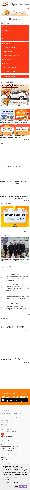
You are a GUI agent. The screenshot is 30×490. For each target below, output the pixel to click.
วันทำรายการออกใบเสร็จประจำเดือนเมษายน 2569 (17, 277)
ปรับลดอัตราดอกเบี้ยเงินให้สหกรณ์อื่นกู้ (21, 136)
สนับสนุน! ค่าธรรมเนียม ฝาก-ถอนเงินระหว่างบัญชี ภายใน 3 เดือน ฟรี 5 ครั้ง (22, 122)
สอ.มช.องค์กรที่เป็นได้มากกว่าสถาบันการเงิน (11, 167)
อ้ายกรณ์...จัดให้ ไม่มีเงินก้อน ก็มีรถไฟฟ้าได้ (10, 106)
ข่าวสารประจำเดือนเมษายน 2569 (8, 228)
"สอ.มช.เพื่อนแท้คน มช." (5, 182)
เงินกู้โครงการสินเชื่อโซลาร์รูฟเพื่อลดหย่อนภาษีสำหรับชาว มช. (6, 122)
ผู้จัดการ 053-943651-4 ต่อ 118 (8, 444)
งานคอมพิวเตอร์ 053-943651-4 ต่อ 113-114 (10, 455)
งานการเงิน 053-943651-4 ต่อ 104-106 (9, 448)
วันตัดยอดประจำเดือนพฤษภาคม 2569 (14, 306)
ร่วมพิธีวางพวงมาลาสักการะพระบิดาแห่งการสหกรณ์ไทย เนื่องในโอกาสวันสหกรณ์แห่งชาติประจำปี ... (15, 260)
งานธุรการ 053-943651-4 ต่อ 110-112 (9, 453)
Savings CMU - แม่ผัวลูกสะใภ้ (7, 197)
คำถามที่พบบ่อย (4, 459)
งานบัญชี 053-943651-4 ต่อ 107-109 (9, 451)
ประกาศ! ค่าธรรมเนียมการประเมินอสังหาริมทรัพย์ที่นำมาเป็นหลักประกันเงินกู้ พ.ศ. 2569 (7, 137)
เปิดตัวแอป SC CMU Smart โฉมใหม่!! (21, 183)
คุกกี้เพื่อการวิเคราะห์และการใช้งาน (13, 482)
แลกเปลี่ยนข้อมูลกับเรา (7, 437)
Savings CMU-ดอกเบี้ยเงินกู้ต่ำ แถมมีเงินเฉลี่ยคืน (22, 197)
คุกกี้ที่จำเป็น (6, 479)
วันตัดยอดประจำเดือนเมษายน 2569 (14, 287)
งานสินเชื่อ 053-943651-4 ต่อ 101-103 (9, 446)
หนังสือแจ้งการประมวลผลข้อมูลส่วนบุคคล (15, 476)
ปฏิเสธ (16, 486)
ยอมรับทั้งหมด (23, 486)
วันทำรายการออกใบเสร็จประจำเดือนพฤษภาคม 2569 (17, 296)
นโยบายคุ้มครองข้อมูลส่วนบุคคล (15, 476)
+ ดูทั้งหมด (26, 139)
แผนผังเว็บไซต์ (4, 457)
